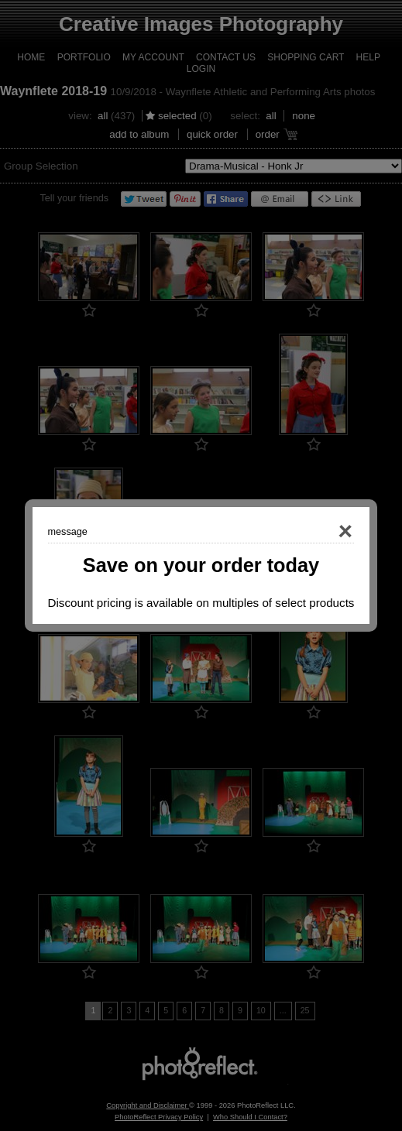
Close (323, 531)
